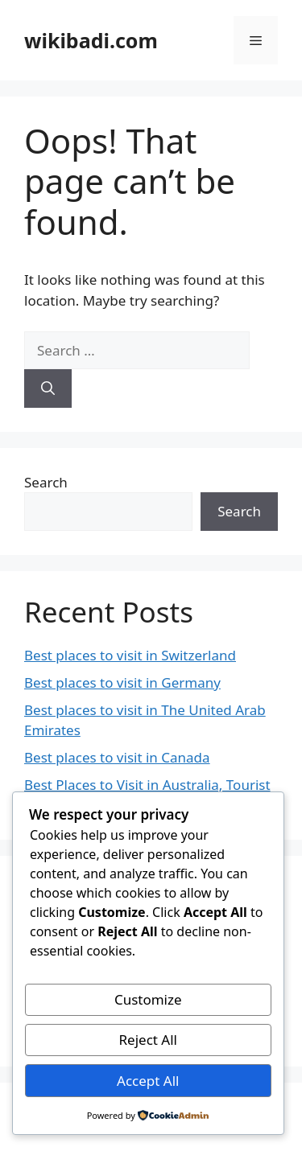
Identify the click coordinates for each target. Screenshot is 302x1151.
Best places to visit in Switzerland (130, 655)
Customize (148, 999)
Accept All (148, 1080)
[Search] (48, 388)
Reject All (148, 1039)
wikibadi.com (91, 40)
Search (46, 482)
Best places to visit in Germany (122, 682)
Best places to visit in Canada (117, 757)
